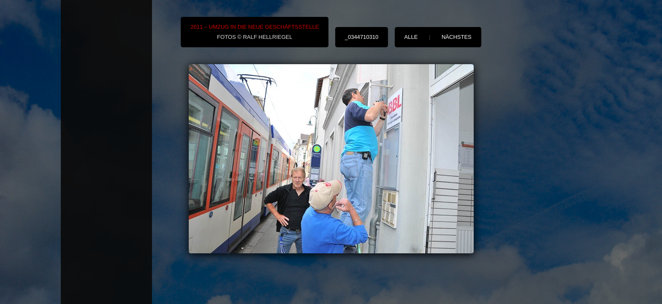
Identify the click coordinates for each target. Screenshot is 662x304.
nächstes (457, 37)
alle (411, 37)
